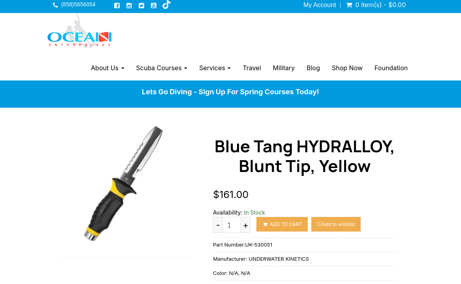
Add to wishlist (336, 224)
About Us (107, 68)
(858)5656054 (78, 4)
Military (284, 68)
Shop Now (347, 68)
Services (215, 68)
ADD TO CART (282, 224)
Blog (313, 68)
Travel (252, 68)
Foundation (391, 68)
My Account (319, 5)
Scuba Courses (162, 68)
